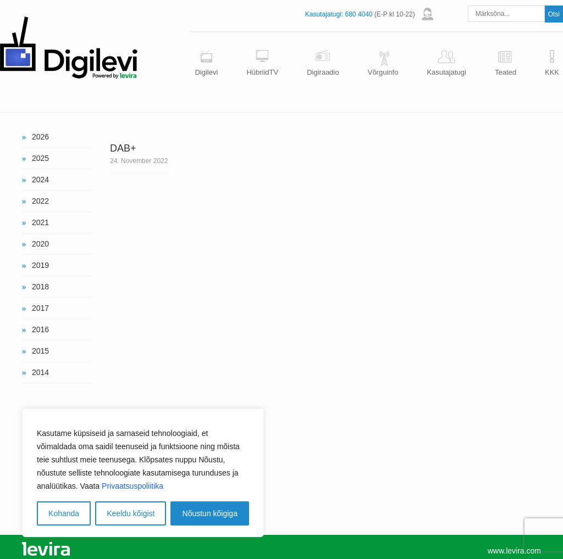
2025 (40, 158)
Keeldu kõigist (130, 513)
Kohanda (63, 513)
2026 (40, 136)
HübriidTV (262, 72)
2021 (40, 222)
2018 (40, 286)
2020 (40, 243)
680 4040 (358, 14)
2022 (40, 201)
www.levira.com (514, 550)
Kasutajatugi (446, 72)
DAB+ (123, 148)
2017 (40, 308)
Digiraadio (323, 72)
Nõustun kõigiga (210, 513)
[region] (143, 473)
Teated (505, 72)
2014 (40, 372)
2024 (40, 179)
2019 (40, 265)
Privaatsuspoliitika (132, 486)
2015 (40, 350)
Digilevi (206, 72)
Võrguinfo (383, 72)
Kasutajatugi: (324, 14)
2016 (40, 329)
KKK (552, 72)
